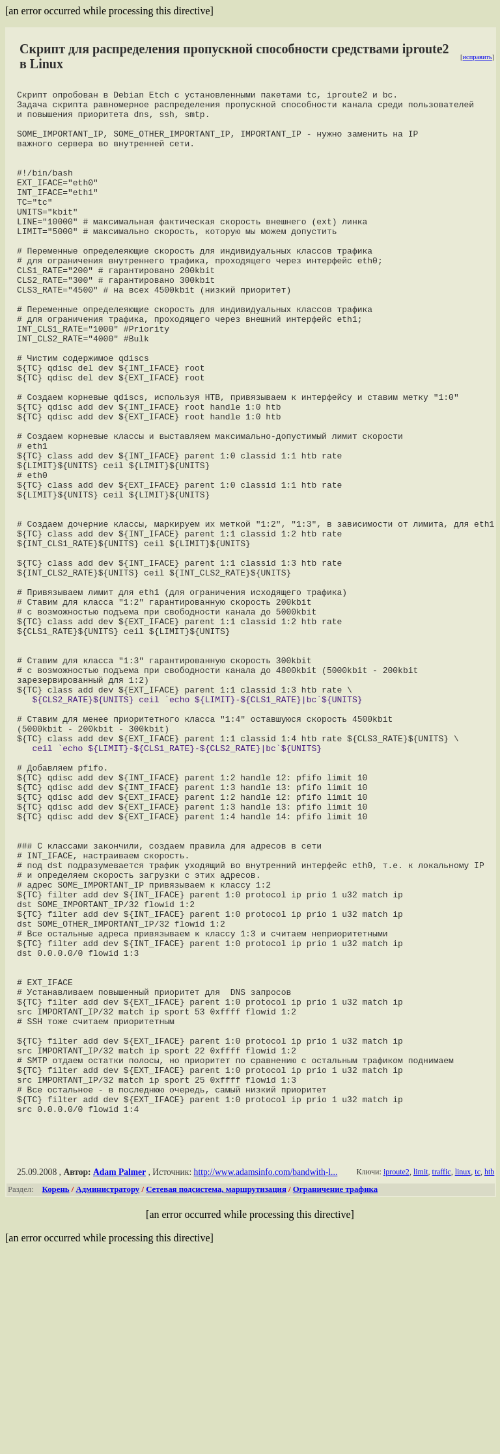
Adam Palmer (119, 1377)
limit (420, 1376)
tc (477, 1376)
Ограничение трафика (335, 1394)
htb (489, 1376)
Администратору (108, 1394)
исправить (477, 56)
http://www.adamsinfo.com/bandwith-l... (266, 1377)
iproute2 (396, 1376)
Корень (56, 1394)
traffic (441, 1376)
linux (463, 1376)
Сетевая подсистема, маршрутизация (216, 1394)
